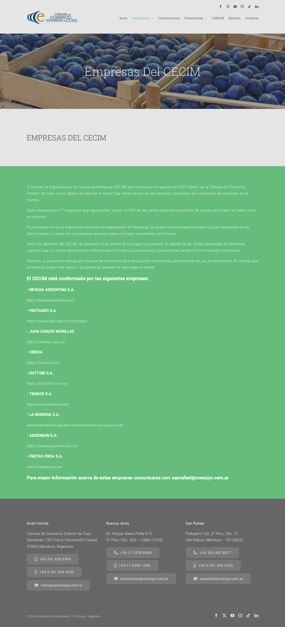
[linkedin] (256, 6)
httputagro (57, 321)
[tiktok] (249, 6)
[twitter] (228, 6)
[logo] (52, 9)
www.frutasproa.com (44, 467)
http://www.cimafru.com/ (48, 404)
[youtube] (235, 6)
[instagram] (242, 6)
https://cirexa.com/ (43, 362)
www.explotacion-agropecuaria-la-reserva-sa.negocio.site (75, 425)
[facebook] (220, 6)
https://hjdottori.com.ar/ (47, 383)
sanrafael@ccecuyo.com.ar (200, 478)
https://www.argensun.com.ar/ (53, 446)
